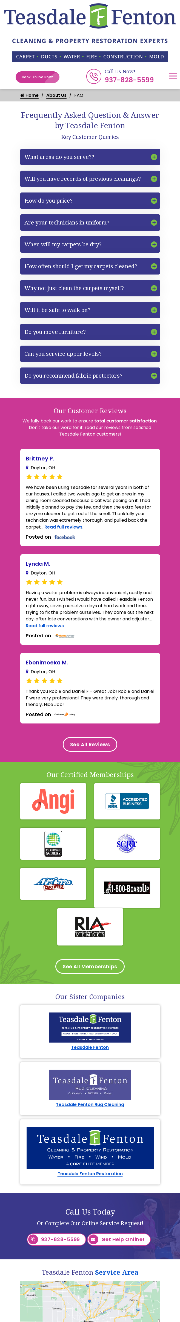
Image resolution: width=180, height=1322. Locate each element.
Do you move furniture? (55, 331)
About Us (56, 95)
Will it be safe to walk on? (57, 310)
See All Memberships (90, 966)
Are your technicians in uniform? (66, 222)
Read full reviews (63, 527)
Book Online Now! (40, 77)
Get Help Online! (116, 1239)
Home (29, 95)
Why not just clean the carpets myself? (74, 288)
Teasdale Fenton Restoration (90, 1174)
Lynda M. (38, 564)
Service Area (116, 1272)
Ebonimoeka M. (47, 662)
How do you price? (48, 200)
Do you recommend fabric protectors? (73, 375)
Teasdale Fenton (90, 1047)
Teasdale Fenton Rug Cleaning (90, 1104)
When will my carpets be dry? (63, 244)
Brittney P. (40, 458)
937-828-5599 (129, 79)
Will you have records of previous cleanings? (82, 178)
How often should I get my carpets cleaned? (80, 266)
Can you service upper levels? (63, 353)
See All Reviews (90, 744)
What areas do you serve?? (59, 156)
